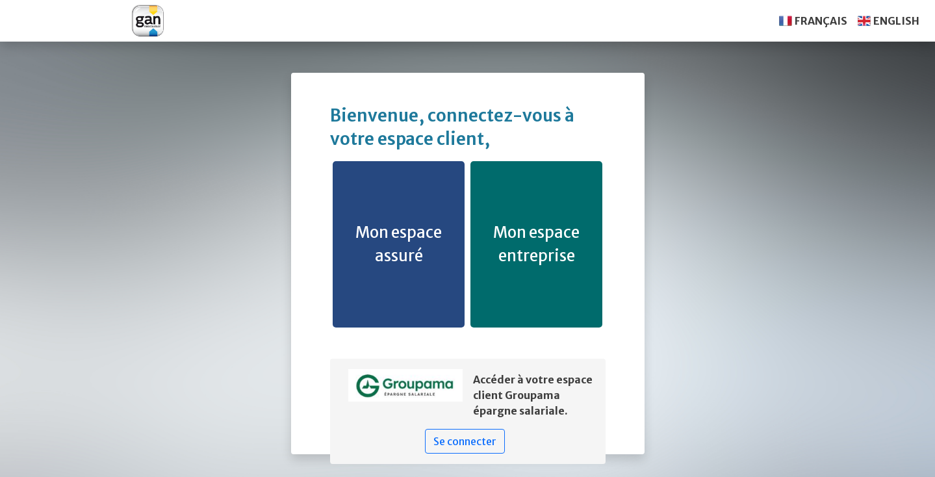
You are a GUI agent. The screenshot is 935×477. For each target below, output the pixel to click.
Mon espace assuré (398, 244)
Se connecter (464, 441)
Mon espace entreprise (536, 244)
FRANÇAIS (821, 20)
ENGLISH (896, 20)
